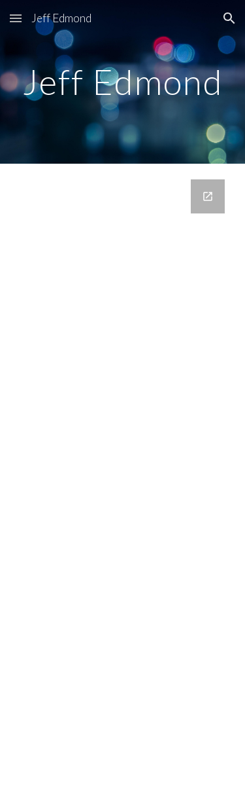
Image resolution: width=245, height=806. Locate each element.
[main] (122, 81)
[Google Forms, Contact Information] (122, 463)
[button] (15, 18)
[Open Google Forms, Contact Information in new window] (208, 196)
